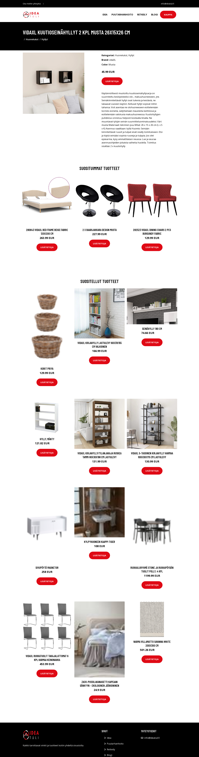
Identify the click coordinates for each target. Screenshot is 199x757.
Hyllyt (45, 39)
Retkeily (142, 14)
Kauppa (168, 14)
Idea (105, 14)
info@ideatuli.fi (167, 3)
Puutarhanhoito (122, 14)
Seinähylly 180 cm (152, 328)
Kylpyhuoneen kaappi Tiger (99, 541)
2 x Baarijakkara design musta (100, 230)
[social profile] (43, 3)
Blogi (154, 14)
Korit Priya (47, 368)
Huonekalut (32, 39)
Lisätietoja (112, 81)
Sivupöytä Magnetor (47, 567)
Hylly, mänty (47, 439)
